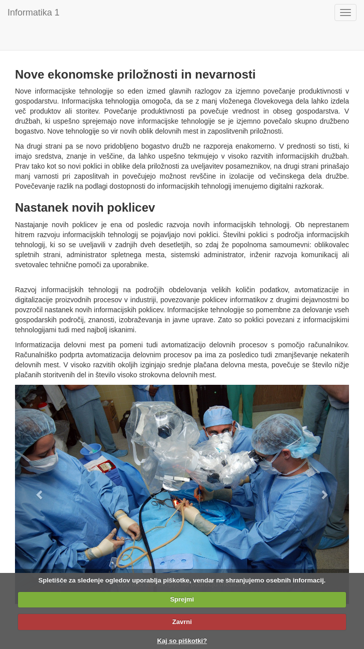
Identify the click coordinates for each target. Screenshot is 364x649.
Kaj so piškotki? (182, 640)
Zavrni (182, 621)
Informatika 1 (34, 13)
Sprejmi (182, 599)
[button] (40, 494)
